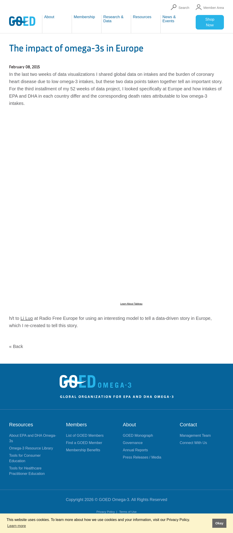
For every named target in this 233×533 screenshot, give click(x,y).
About (129, 424)
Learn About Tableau (131, 303)
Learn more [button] (16, 526)
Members (76, 424)
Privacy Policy (106, 511)
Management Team (195, 435)
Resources (21, 424)
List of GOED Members (85, 435)
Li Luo (26, 318)
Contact (188, 424)
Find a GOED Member (84, 443)
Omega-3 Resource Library (31, 448)
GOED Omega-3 (114, 499)
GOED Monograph (138, 435)
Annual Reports (135, 450)
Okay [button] (219, 523)
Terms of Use (128, 511)
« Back (16, 346)
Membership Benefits (83, 450)
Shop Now (209, 22)
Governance (133, 443)
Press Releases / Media (142, 457)
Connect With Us (193, 443)
